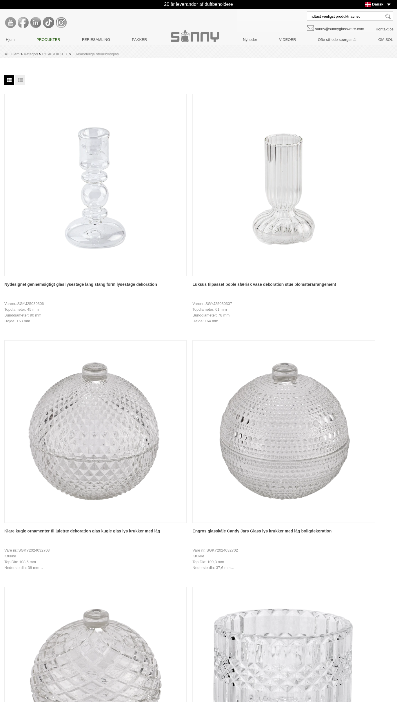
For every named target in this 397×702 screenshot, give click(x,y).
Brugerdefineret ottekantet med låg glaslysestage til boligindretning (117, 453)
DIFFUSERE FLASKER (165, 593)
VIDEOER (287, 39)
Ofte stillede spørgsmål (337, 39)
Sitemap (32, 662)
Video (29, 652)
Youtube (273, 584)
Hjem (10, 39)
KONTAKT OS (37, 642)
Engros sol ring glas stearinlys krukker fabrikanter (270, 316)
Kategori (31, 54)
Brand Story (35, 583)
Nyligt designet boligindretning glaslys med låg (349, 316)
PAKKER (139, 39)
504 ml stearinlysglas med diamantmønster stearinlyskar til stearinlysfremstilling (35, 316)
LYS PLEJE (155, 623)
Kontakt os (385, 29)
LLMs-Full (33, 682)
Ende (203, 524)
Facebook (273, 596)
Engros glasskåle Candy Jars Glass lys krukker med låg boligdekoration (275, 179)
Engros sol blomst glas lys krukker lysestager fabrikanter (195, 316)
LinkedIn (273, 608)
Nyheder (250, 39)
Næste (186, 524)
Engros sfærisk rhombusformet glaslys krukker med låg (350, 179)
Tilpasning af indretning (44, 603)
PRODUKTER (48, 39)
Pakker (151, 613)
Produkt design (37, 613)
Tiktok (273, 620)
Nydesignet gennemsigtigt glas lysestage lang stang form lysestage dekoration (39, 179)
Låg (149, 603)
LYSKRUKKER (54, 54)
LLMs (29, 672)
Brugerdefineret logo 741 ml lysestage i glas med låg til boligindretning (31, 454)
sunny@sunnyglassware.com (339, 29)
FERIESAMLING (96, 39)
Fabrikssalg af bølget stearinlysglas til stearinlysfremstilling (117, 316)
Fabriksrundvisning (40, 593)
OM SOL (385, 39)
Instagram (273, 633)
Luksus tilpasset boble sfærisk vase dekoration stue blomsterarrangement (118, 179)
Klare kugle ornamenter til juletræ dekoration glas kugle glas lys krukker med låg (194, 179)
